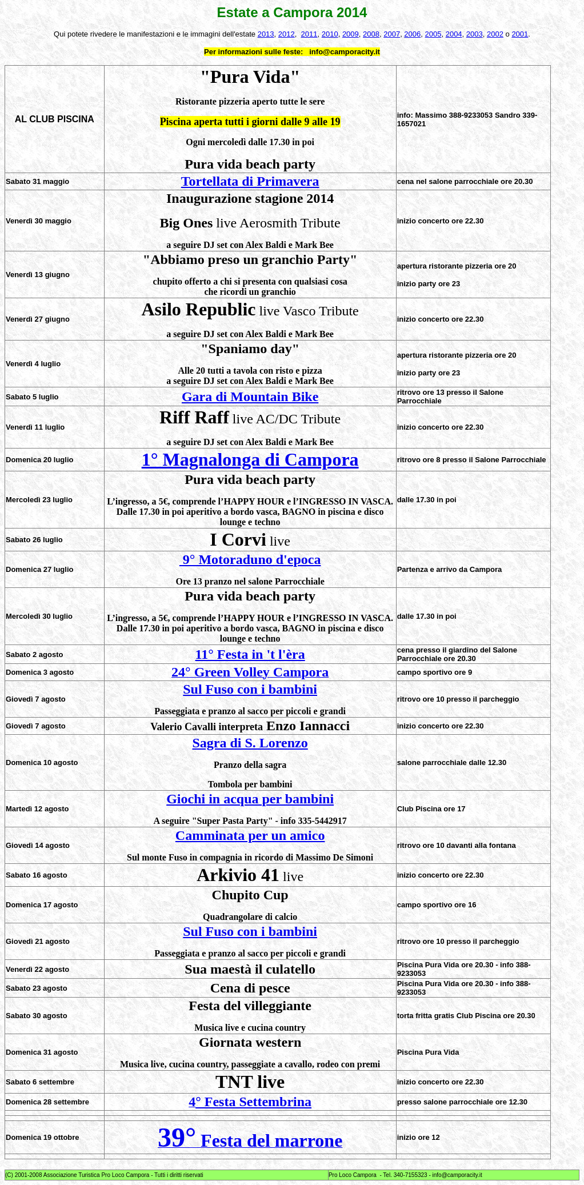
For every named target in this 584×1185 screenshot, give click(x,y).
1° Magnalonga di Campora (250, 459)
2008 (371, 34)
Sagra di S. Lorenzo (250, 742)
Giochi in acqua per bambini (250, 798)
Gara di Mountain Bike (250, 396)
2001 (519, 34)
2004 (454, 34)
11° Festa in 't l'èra (250, 654)
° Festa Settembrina (253, 1101)
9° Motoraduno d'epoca (250, 559)
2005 (433, 34)
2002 (495, 34)
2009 (350, 34)
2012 (286, 34)
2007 (391, 34)
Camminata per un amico (250, 835)
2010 (330, 34)
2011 (309, 34)
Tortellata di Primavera (250, 181)
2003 (474, 34)
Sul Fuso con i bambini (250, 689)
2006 (412, 34)
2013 (266, 34)
